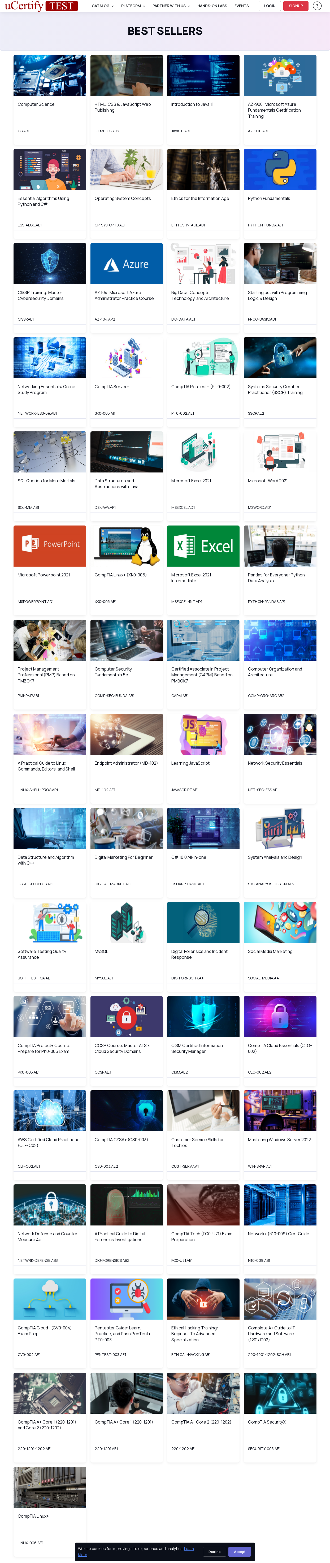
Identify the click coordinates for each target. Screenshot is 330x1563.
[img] (50, 75)
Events (242, 5)
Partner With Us (169, 5)
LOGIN (270, 5)
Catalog (101, 5)
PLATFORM (131, 5)
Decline (215, 1551)
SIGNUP (296, 5)
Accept (239, 1551)
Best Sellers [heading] (165, 31)
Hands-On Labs (212, 5)
